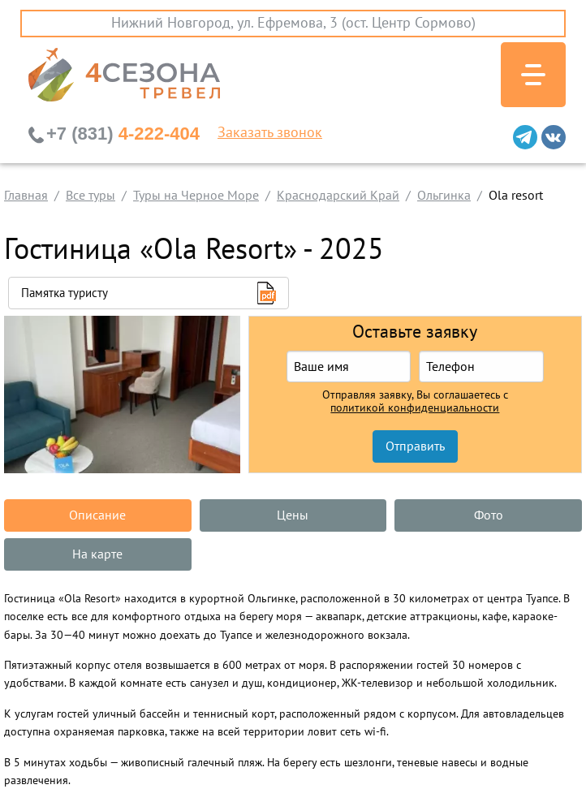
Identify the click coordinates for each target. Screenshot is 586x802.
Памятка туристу (64, 293)
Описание (97, 515)
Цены (292, 515)
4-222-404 (123, 133)
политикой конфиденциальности (414, 408)
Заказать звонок (270, 133)
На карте (97, 554)
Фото (488, 515)
